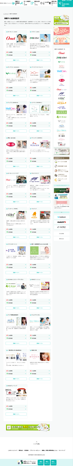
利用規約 (26, 450)
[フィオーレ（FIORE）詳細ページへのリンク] (62, 98)
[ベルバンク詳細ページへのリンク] (62, 103)
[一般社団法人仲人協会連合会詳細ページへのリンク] (62, 135)
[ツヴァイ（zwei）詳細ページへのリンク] (62, 57)
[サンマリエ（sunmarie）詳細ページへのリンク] (62, 62)
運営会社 (61, 238)
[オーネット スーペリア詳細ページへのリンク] (62, 89)
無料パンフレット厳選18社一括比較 (29, 462)
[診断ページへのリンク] (62, 45)
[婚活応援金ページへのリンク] (62, 35)
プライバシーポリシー (35, 450)
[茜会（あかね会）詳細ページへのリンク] (62, 80)
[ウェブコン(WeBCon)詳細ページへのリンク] (62, 71)
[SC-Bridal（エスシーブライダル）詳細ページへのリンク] (62, 117)
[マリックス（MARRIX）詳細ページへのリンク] (62, 85)
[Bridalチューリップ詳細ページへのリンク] (62, 144)
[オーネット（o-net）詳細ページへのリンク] (62, 53)
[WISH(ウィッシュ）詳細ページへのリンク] (62, 121)
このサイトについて (12, 450)
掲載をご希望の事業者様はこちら (49, 450)
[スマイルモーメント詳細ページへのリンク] (62, 107)
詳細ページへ (16, 60)
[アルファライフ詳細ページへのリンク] (62, 94)
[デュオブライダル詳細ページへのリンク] (62, 130)
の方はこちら (40, 462)
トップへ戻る (36, 442)
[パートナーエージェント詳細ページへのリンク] (62, 66)
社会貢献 (61, 233)
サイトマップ (62, 450)
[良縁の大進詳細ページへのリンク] (62, 139)
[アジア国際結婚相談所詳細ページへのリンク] (62, 126)
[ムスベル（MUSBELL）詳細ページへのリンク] (62, 75)
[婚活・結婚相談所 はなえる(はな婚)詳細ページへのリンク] (62, 112)
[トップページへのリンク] (6, 3)
